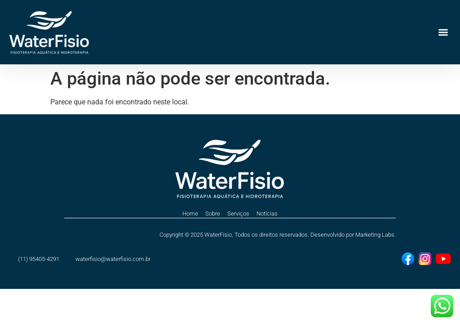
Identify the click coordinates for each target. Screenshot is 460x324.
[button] (443, 32)
